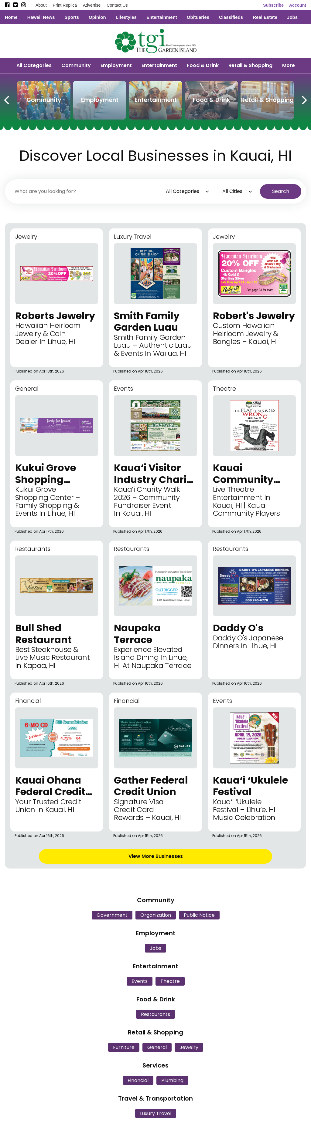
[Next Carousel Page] (303, 99)
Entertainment (161, 17)
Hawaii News (41, 17)
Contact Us (117, 5)
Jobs (292, 17)
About (41, 5)
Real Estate (265, 17)
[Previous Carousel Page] (7, 99)
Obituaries (198, 17)
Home (11, 17)
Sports (72, 17)
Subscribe (273, 5)
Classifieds (231, 17)
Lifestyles (126, 17)
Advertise (92, 5)
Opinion (97, 17)
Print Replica (65, 5)
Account (297, 5)
